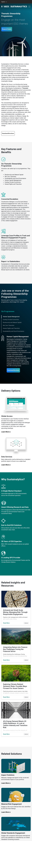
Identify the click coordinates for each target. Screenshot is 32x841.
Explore (3, 2)
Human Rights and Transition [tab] (11, 328)
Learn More (6, 812)
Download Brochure (13, 370)
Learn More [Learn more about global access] (6, 432)
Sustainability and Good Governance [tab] (13, 331)
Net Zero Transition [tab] (8, 325)
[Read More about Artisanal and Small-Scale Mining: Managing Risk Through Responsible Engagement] (16, 608)
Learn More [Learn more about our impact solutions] (6, 783)
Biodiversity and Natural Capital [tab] (12, 322)
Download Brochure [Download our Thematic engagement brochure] (8, 133)
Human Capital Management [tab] (11, 316)
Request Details (6, 29)
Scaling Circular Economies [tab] (11, 319)
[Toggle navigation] (29, 6)
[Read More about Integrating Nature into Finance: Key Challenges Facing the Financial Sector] (16, 645)
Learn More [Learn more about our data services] (6, 465)
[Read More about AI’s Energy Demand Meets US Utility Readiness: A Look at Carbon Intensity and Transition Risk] (16, 719)
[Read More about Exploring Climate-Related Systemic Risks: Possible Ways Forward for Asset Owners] (16, 682)
